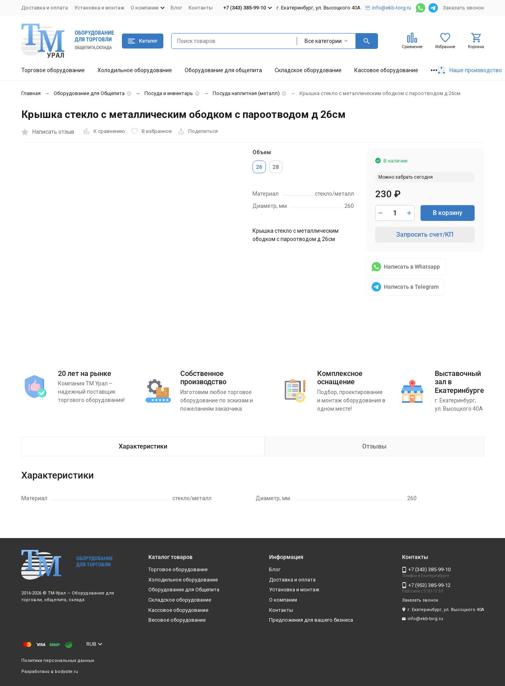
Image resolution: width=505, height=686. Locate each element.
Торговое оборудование (53, 70)
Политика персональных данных (57, 660)
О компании (283, 600)
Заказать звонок (463, 8)
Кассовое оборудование (386, 70)
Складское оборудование (308, 70)
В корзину (447, 213)
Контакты (201, 8)
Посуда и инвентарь (168, 93)
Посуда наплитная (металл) (246, 93)
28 (276, 167)
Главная (31, 93)
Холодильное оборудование (134, 70)
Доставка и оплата (44, 8)
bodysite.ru (66, 671)
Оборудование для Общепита (89, 93)
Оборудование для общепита (223, 70)
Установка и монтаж (99, 8)
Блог (176, 8)
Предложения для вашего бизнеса (311, 620)
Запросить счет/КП (424, 234)
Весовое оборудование (177, 620)
